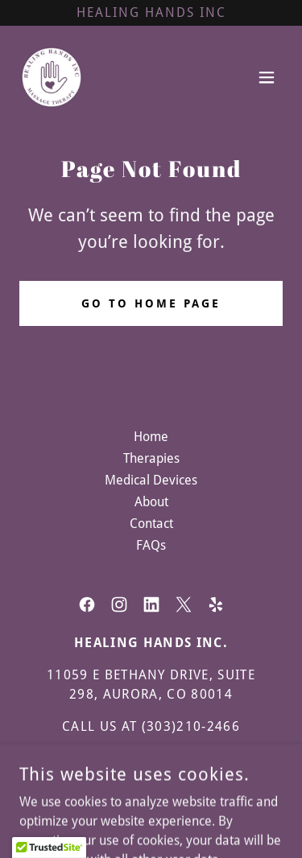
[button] (266, 77)
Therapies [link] (151, 458)
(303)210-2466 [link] (191, 726)
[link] (51, 77)
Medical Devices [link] (151, 480)
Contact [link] (151, 523)
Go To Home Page (151, 303)
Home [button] (151, 436)
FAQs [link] (151, 545)
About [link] (151, 501)
